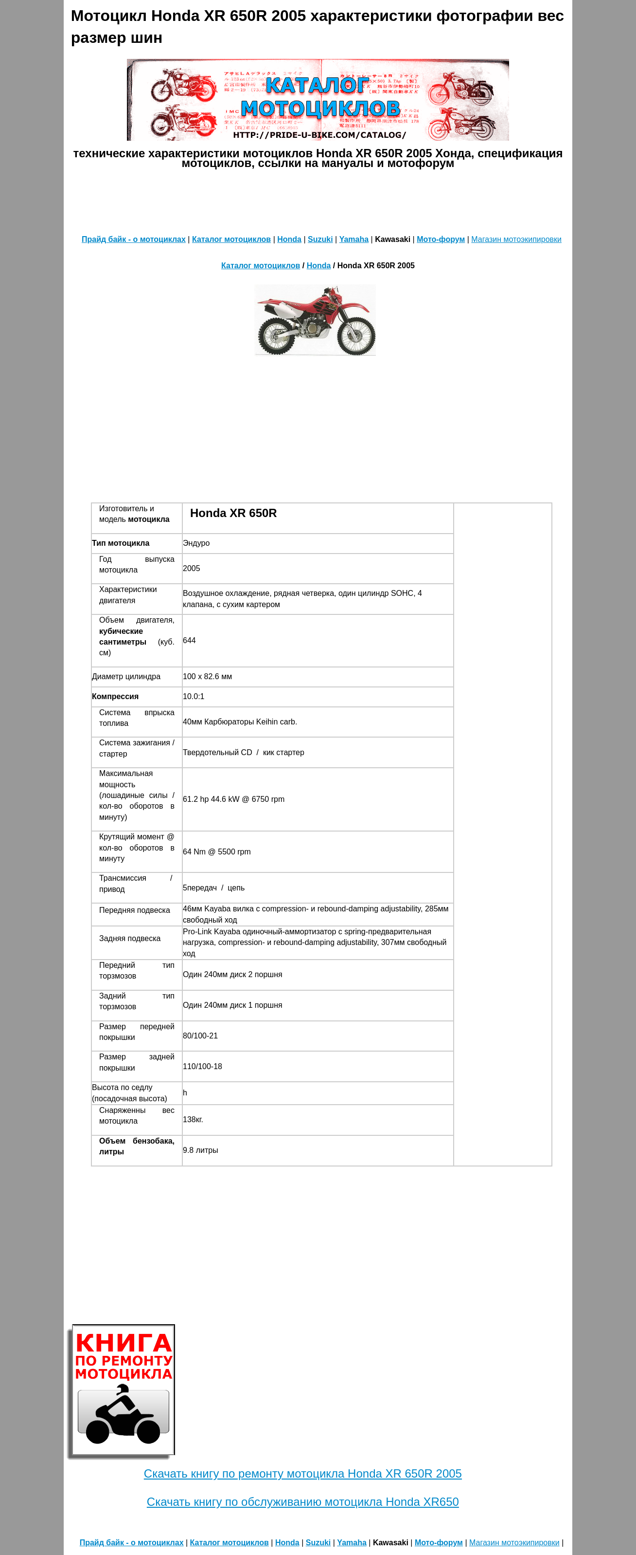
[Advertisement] (318, 200)
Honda (289, 239)
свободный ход (210, 920)
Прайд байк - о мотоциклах (134, 239)
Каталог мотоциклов (231, 239)
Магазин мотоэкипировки (516, 239)
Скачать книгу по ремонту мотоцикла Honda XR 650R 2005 (303, 1473)
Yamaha (354, 239)
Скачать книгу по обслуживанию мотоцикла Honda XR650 (303, 1501)
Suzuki (320, 239)
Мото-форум (441, 239)
